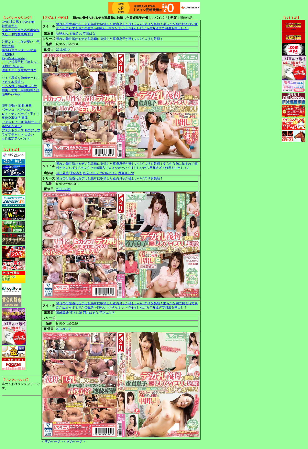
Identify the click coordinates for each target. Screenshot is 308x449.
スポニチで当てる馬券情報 (20, 30)
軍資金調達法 (11, 118)
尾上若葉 (62, 173)
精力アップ (32, 130)
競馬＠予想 (9, 26)
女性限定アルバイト (16, 138)
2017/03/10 (63, 328)
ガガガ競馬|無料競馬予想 (19, 86)
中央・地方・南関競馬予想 (20, 90)
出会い (29, 134)
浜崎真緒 (62, 312)
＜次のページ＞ (74, 441)
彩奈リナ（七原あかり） (100, 173)
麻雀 (28, 105)
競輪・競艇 (17, 105)
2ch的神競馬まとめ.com (18, 22)
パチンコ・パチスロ (16, 109)
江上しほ (76, 312)
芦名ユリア (107, 312)
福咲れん (62, 33)
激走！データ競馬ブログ (19, 70)
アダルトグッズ (13, 130)
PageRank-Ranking (14, 58)
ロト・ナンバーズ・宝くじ (20, 113)
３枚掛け (8, 54)
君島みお (76, 33)
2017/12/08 (63, 189)
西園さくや (126, 173)
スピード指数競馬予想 (17, 34)
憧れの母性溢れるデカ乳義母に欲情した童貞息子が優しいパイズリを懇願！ (109, 38)
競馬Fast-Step (11, 94)
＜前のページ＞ (52, 441)
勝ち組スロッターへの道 (19, 50)
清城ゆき (76, 173)
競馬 (5, 105)
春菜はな (89, 33)
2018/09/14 (63, 49)
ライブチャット (13, 134)
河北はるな (91, 312)
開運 (24, 118)
